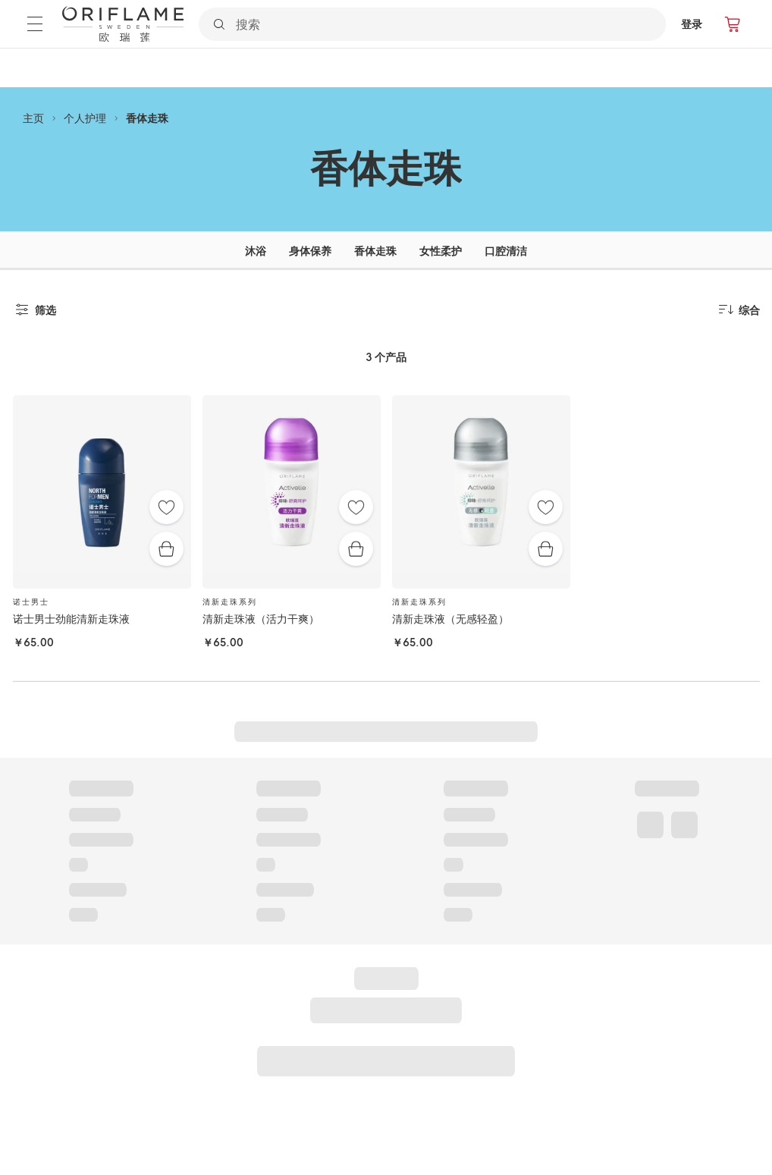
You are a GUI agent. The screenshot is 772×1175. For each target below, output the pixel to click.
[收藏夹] (166, 507)
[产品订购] (733, 24)
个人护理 (85, 118)
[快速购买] (166, 549)
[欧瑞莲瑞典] (122, 24)
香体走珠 (147, 118)
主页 (33, 118)
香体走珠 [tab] (375, 250)
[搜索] (450, 24)
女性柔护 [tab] (440, 250)
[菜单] (35, 23)
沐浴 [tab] (255, 250)
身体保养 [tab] (310, 250)
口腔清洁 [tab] (506, 250)
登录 (691, 24)
